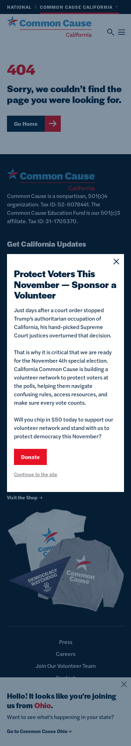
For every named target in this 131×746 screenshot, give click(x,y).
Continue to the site (35, 474)
